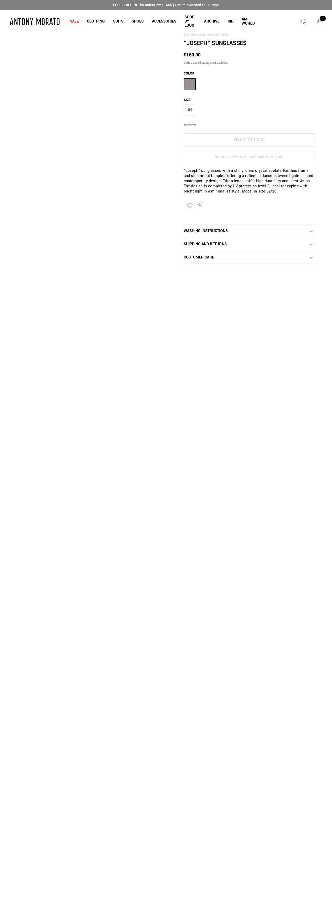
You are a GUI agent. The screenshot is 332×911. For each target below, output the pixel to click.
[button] (74, 21)
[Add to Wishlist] (190, 205)
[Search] (304, 21)
